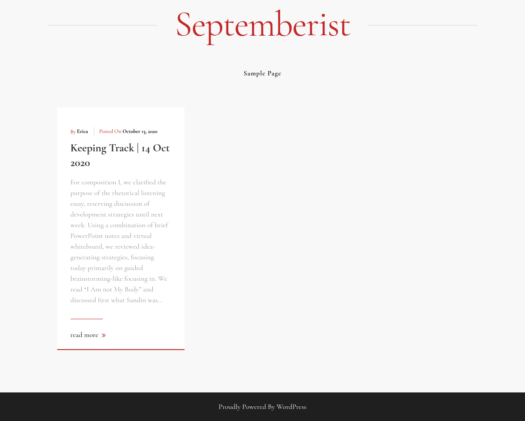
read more (85, 334)
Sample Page (262, 73)
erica (82, 131)
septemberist (262, 24)
